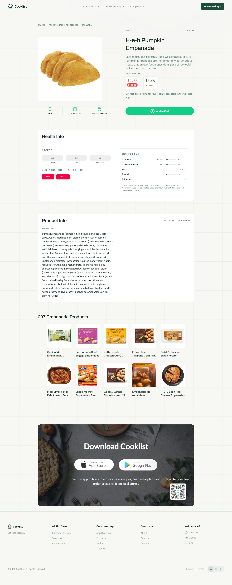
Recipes (100, 543)
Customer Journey (61, 532)
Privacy (190, 568)
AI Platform (91, 6)
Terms (201, 568)
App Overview (103, 532)
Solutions (57, 538)
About (144, 532)
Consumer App (115, 6)
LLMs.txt (177, 568)
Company (137, 6)
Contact (145, 543)
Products (101, 538)
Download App (212, 6)
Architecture (58, 543)
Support (100, 548)
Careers (145, 538)
